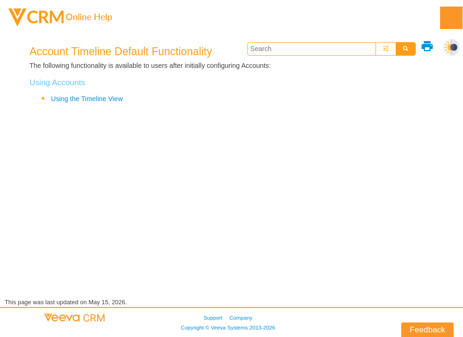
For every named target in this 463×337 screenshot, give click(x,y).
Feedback (427, 329)
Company (241, 318)
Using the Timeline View (87, 99)
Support (212, 318)
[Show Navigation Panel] (451, 18)
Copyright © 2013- (228, 327)
